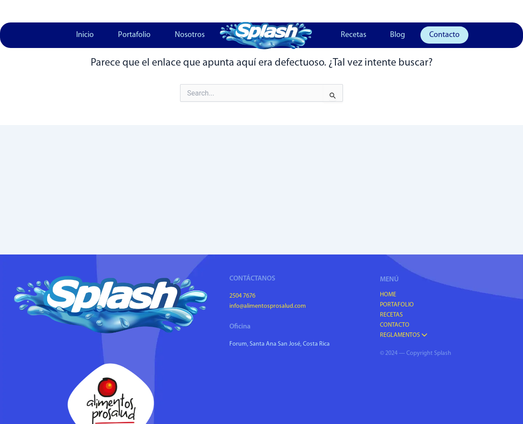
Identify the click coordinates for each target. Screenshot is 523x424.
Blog (397, 35)
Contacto (444, 35)
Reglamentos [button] (403, 335)
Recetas (353, 35)
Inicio (85, 35)
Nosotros (190, 35)
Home (388, 294)
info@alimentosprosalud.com (267, 306)
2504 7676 (242, 296)
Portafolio (134, 35)
